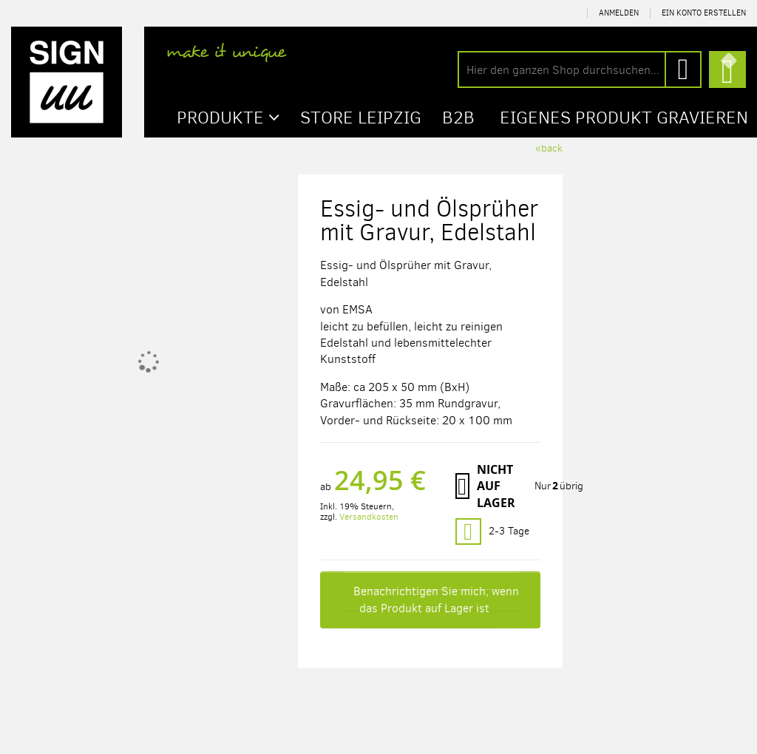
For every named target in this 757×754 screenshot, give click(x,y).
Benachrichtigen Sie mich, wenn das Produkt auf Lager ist (436, 599)
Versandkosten (368, 517)
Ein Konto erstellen (704, 12)
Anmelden (619, 12)
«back (549, 148)
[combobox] (580, 69)
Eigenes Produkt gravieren (624, 117)
